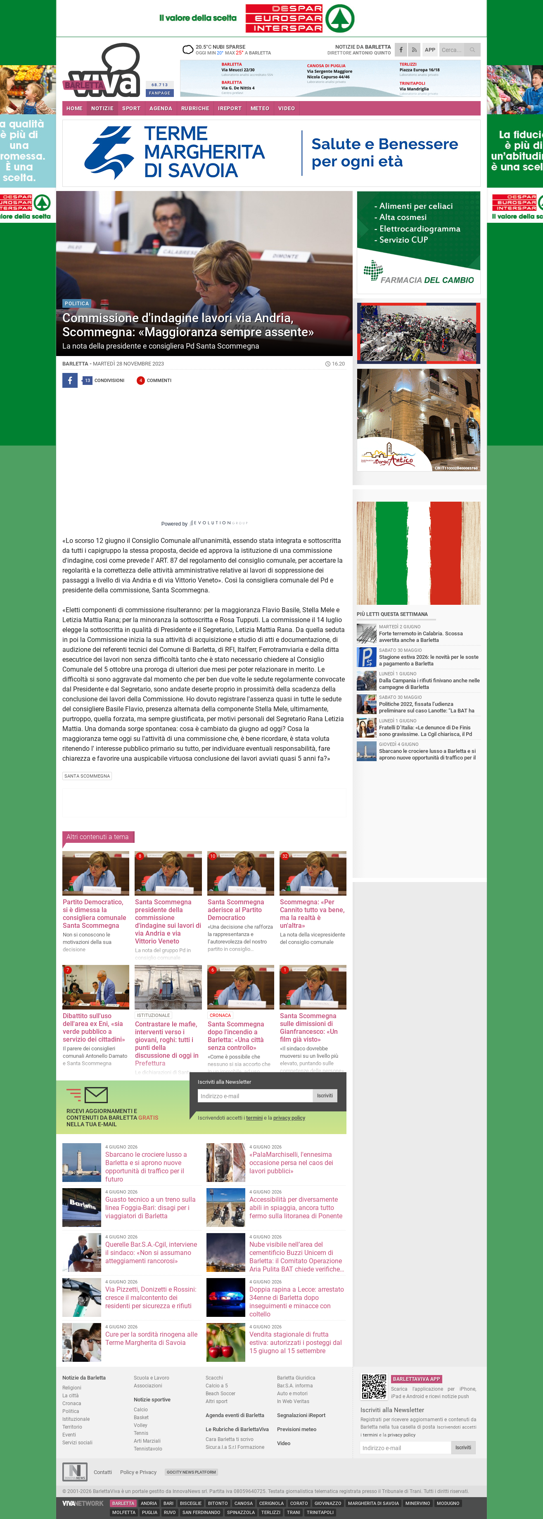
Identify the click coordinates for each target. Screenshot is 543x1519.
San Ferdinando (202, 1512)
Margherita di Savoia (373, 1503)
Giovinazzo (328, 1503)
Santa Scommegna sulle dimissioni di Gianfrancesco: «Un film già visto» (309, 1027)
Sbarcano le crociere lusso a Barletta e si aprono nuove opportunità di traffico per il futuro (146, 1167)
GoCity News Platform (191, 1472)
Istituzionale (76, 1419)
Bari (168, 1503)
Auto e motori (292, 1393)
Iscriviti (325, 1096)
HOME (74, 108)
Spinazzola (241, 1512)
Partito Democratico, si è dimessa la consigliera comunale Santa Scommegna (94, 913)
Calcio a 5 (217, 1385)
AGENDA (161, 108)
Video (283, 1443)
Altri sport (217, 1401)
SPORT (131, 108)
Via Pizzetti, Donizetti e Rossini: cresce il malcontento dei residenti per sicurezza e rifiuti (151, 1297)
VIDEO (286, 108)
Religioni (71, 1388)
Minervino (417, 1503)
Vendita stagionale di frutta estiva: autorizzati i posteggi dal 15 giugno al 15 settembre (295, 1342)
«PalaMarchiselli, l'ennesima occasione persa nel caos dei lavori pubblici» (291, 1163)
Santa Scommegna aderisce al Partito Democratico (236, 910)
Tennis (141, 1433)
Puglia (149, 1512)
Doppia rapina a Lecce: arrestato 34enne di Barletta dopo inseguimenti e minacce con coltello (296, 1301)
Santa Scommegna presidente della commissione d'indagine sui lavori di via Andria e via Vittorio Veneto (168, 921)
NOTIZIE (102, 108)
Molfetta (123, 1512)
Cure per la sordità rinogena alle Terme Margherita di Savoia (151, 1338)
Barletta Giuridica (296, 1378)
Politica (70, 1411)
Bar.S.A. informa (295, 1385)
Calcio (141, 1409)
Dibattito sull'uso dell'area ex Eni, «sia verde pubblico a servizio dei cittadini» (94, 1027)
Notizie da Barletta (84, 1378)
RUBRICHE (195, 108)
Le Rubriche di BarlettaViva (237, 1429)
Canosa (244, 1503)
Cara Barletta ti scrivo (230, 1439)
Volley (140, 1425)
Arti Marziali (147, 1441)
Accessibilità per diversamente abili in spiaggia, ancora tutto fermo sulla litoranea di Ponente (295, 1208)
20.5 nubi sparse (231, 49)
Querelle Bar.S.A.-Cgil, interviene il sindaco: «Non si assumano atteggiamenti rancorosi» (151, 1253)
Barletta (123, 1503)
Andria (149, 1503)
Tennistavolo (148, 1449)
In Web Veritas (293, 1401)
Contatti (103, 1472)
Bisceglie (191, 1503)
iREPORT (230, 108)
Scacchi (214, 1378)
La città (70, 1395)
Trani (293, 1512)
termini (254, 1118)
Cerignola (271, 1503)
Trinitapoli (320, 1512)
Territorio (72, 1427)
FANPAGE (160, 93)
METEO (260, 108)
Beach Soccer (220, 1393)
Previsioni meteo (296, 1429)
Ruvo (170, 1512)
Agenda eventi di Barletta (235, 1415)
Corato (299, 1503)
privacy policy (289, 1118)
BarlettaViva (102, 67)
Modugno (448, 1503)
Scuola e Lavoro (151, 1378)
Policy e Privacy (138, 1472)
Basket (141, 1417)
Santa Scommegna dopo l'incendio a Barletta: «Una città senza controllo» (236, 1036)
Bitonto (218, 1503)
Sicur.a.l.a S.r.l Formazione (235, 1447)
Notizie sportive (152, 1399)
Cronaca (71, 1403)
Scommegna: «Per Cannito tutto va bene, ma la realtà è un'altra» (312, 913)
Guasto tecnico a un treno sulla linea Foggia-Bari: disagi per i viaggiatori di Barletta (150, 1208)
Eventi (69, 1435)
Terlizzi (270, 1512)
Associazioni (148, 1385)
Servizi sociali (77, 1442)
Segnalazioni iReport (301, 1415)
